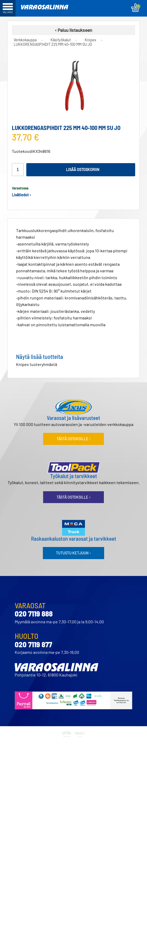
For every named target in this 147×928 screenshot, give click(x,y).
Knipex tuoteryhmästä (36, 364)
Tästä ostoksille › (74, 439)
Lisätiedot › (21, 195)
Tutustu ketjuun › (73, 553)
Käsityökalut (60, 40)
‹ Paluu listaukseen (73, 30)
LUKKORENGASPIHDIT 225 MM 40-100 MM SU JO (53, 44)
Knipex (90, 40)
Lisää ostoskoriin (82, 169)
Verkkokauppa (25, 40)
